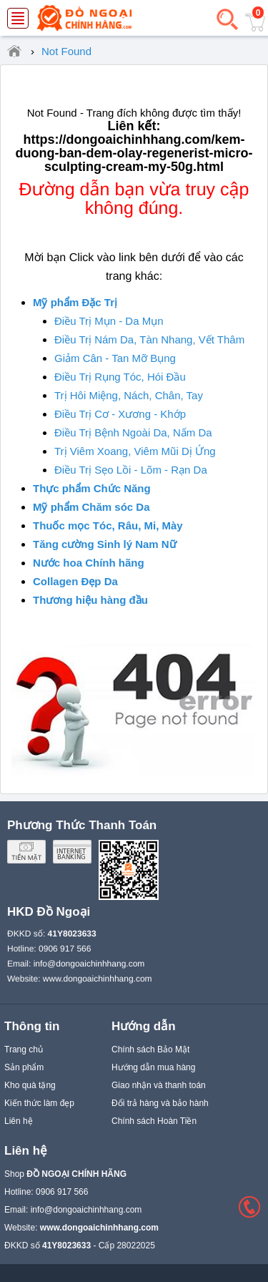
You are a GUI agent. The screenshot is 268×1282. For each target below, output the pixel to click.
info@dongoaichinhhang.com (89, 964)
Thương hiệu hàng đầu (90, 600)
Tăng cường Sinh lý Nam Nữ (105, 544)
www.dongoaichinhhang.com (97, 979)
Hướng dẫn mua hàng (153, 1067)
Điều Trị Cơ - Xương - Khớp (120, 414)
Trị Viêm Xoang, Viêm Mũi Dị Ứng (135, 451)
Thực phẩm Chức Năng (92, 488)
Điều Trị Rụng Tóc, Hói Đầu (120, 377)
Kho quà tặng (30, 1085)
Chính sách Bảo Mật (150, 1049)
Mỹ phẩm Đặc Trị (75, 302)
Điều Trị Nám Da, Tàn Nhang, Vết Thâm (149, 339)
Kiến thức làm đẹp (39, 1103)
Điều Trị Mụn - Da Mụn (109, 321)
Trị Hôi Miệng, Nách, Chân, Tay (128, 395)
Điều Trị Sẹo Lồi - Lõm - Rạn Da (130, 470)
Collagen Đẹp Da (75, 581)
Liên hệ (18, 1121)
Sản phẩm (24, 1067)
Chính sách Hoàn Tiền (154, 1121)
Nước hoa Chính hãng (88, 563)
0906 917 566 (65, 949)
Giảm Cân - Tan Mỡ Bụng (115, 358)
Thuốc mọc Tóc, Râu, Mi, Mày (108, 525)
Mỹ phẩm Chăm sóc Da (91, 507)
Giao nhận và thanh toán (158, 1085)
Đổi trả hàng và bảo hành (160, 1103)
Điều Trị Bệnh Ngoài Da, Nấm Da (133, 432)
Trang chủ (23, 1049)
